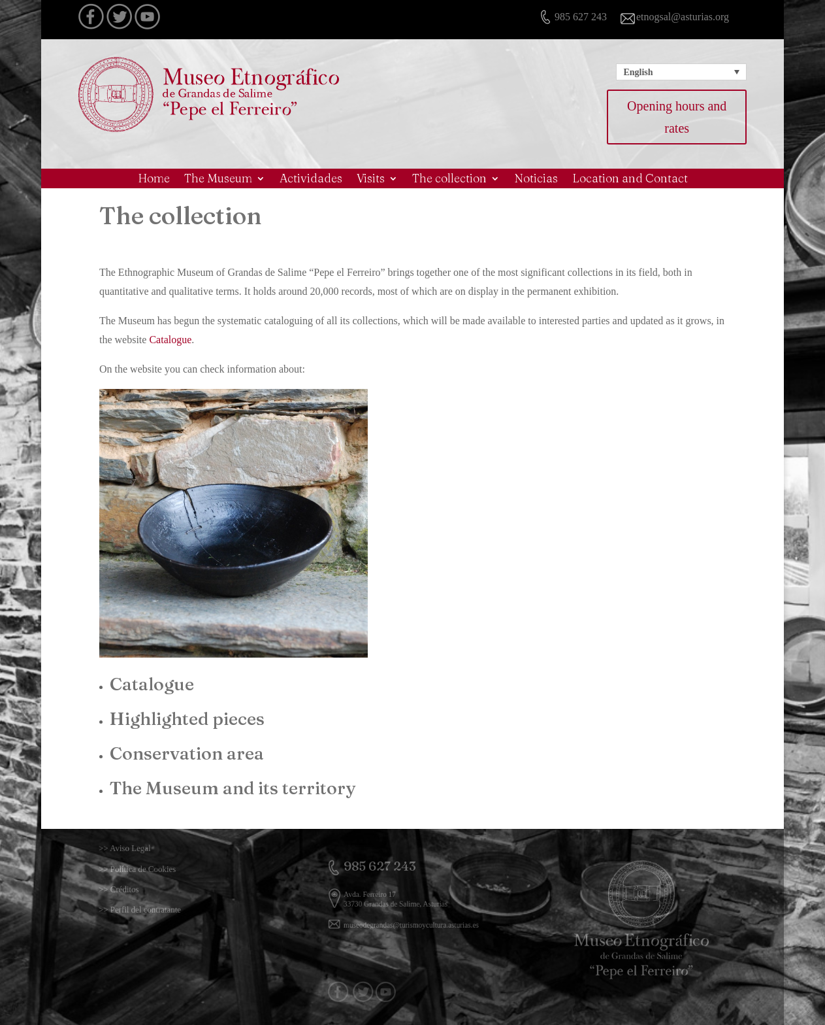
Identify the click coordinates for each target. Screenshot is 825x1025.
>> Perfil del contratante (153, 910)
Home (154, 180)
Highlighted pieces (187, 719)
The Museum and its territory (232, 788)
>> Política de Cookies (151, 868)
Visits (371, 180)
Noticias (536, 180)
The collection (449, 180)
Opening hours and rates (676, 117)
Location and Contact (630, 180)
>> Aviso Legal (142, 848)
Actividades (311, 180)
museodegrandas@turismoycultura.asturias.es (411, 919)
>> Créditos (138, 889)
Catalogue (170, 339)
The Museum (218, 180)
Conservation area (187, 753)
